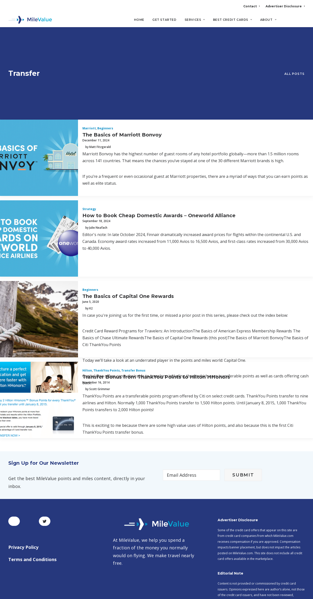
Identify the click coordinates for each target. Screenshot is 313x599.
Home (139, 20)
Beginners (105, 62)
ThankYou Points (106, 304)
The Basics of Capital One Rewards (128, 230)
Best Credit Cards (232, 20)
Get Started (164, 20)
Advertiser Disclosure (285, 6)
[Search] (301, 21)
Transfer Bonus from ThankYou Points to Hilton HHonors (156, 310)
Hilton (87, 304)
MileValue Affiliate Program (244, 560)
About (268, 20)
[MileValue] (30, 20)
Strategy (89, 143)
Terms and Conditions (32, 493)
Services (195, 20)
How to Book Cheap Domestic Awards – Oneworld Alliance (158, 149)
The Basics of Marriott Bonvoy (122, 68)
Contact (251, 6)
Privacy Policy (23, 481)
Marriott (89, 62)
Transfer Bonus (133, 304)
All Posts (294, 41)
